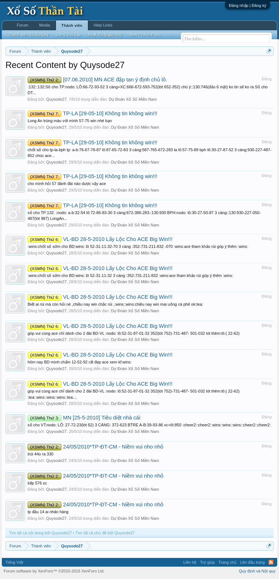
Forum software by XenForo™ (54, 571)
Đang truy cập (68, 34)
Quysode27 (56, 99)
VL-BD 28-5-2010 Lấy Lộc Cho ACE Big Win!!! (100, 239)
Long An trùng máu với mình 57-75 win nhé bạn (70, 120)
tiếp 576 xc (37, 483)
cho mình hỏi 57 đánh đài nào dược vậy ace (67, 183)
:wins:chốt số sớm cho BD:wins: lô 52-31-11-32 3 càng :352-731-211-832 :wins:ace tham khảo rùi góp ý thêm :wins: (130, 275)
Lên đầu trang (252, 562)
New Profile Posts (145, 34)
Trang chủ (227, 562)
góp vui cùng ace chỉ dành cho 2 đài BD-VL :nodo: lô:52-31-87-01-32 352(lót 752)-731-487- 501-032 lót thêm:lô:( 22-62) (134, 333)
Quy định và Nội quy (257, 571)
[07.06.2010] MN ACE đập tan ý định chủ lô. (97, 80)
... (169, 34)
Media (44, 25)
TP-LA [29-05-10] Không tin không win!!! (92, 113)
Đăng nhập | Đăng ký (247, 5)
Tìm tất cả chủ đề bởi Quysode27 (105, 533)
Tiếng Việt (14, 562)
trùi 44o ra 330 (40, 454)
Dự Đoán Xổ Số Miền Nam (133, 99)
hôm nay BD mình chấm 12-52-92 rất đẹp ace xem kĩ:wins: (80, 362)
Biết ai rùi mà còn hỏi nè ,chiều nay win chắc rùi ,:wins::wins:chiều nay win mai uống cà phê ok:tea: (115, 304)
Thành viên (71, 25)
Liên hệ (189, 562)
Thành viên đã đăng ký (28, 34)
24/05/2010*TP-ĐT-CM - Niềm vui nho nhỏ (95, 447)
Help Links (103, 25)
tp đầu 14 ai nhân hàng (48, 512)
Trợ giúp (207, 562)
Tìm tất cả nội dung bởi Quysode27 (40, 533)
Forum (22, 25)
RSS (271, 562)
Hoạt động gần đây (105, 34)
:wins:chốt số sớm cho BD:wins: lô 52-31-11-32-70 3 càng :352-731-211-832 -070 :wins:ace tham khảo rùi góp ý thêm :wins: (138, 246)
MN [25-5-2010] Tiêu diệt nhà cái (84, 418)
